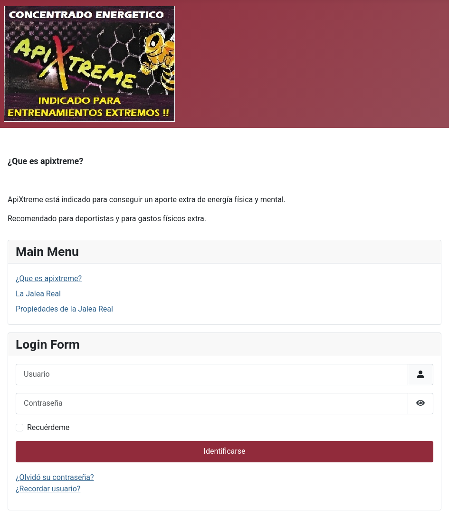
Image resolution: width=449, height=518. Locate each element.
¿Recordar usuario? (48, 488)
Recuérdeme (48, 427)
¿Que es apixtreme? (49, 278)
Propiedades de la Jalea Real (64, 308)
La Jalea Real (38, 293)
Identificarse (225, 451)
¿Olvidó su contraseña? (55, 477)
